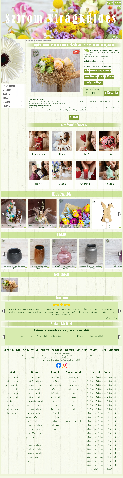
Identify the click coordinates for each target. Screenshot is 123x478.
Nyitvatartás (57, 350)
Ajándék (10, 46)
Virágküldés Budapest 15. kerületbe (102, 433)
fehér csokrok (12, 381)
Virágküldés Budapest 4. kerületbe (102, 389)
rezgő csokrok (34, 457)
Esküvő (18, 60)
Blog (103, 350)
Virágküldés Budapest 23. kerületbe (102, 465)
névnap (107, 71)
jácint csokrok (34, 393)
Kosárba (111, 93)
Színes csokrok (47, 41)
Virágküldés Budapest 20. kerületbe (102, 453)
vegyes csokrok (34, 385)
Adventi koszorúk (73, 421)
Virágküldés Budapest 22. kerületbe (102, 461)
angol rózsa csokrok (34, 449)
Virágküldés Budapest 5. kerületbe (102, 393)
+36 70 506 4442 (30, 350)
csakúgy (88, 82)
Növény (17, 55)
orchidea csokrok (34, 405)
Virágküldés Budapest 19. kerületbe (102, 449)
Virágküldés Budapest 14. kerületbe (102, 429)
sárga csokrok (12, 397)
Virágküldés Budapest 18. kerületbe (102, 445)
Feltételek (94, 350)
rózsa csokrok (34, 377)
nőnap (74, 393)
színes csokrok (12, 409)
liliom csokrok (34, 397)
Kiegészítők (61, 194)
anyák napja (74, 385)
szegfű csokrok (34, 433)
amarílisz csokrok (34, 421)
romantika (55, 377)
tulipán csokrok (34, 381)
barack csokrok (12, 405)
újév (74, 413)
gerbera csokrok (34, 413)
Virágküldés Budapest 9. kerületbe (102, 409)
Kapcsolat (69, 350)
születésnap (96, 71)
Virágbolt (12, 71)
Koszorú (15, 66)
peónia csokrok (34, 445)
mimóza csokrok (34, 453)
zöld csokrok (12, 401)
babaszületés (55, 385)
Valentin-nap (74, 389)
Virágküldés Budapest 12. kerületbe (102, 421)
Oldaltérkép (114, 350)
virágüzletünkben (90, 61)
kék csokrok (12, 413)
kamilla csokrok (34, 461)
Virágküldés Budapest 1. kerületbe (102, 377)
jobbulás (109, 76)
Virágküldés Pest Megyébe (102, 469)
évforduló (55, 393)
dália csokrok (34, 441)
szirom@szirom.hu (12, 350)
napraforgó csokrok (34, 417)
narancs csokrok (12, 393)
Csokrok (38, 41)
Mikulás (73, 417)
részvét (55, 405)
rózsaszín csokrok (12, 385)
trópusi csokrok (34, 409)
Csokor (15, 50)
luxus (55, 429)
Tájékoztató (82, 350)
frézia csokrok (34, 389)
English (110, 3)
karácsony (73, 377)
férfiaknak (55, 413)
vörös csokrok (12, 377)
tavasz (74, 397)
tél (74, 409)
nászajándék (90, 76)
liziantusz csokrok (34, 425)
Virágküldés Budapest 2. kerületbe (102, 381)
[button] (119, 214)
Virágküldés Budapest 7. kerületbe (102, 401)
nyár (86, 71)
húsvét (74, 381)
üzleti (101, 76)
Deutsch (118, 3)
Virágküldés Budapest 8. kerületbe (102, 405)
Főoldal (6, 44)
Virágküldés (30, 41)
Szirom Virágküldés (61, 19)
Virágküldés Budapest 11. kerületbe (102, 417)
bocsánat (55, 417)
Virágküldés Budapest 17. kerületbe (102, 441)
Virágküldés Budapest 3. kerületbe (102, 385)
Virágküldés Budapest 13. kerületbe (102, 425)
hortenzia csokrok (34, 429)
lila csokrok (12, 389)
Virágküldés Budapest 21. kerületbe (102, 457)
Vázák (61, 235)
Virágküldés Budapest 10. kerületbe (102, 413)
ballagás (98, 82)
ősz (73, 405)
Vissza (74, 117)
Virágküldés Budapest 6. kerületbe (102, 397)
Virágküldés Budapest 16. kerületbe (102, 437)
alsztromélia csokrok (34, 401)
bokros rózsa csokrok (35, 437)
